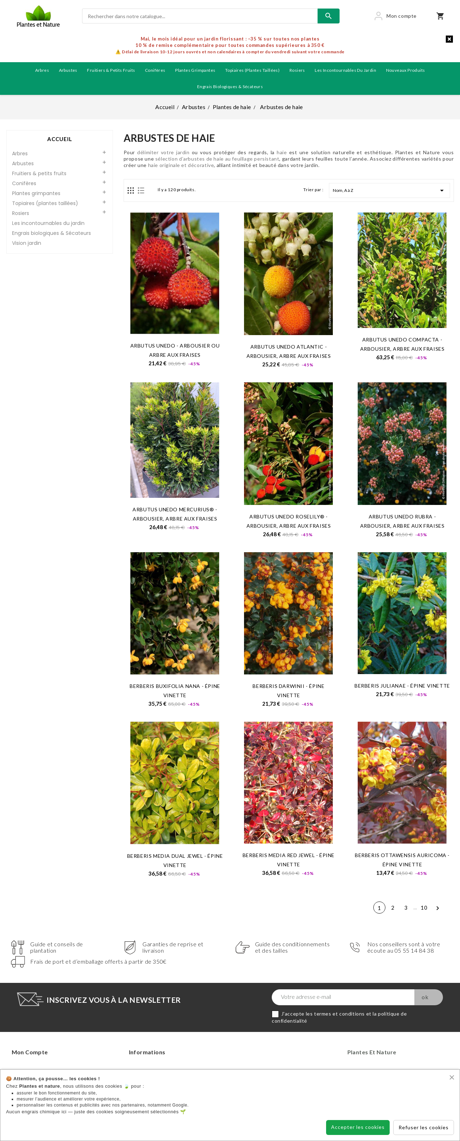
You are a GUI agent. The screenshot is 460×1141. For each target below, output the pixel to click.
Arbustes (68, 70)
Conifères (155, 70)
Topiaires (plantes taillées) (252, 70)
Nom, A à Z (389, 190)
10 (424, 907)
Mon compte (30, 1052)
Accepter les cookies (358, 1127)
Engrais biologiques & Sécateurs (230, 86)
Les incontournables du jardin (345, 70)
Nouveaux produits (405, 70)
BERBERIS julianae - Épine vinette (402, 686)
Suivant (438, 909)
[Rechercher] (200, 16)
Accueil (59, 139)
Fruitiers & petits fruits (111, 70)
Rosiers (297, 70)
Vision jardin (26, 243)
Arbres (42, 70)
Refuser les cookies (424, 1127)
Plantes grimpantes (195, 70)
